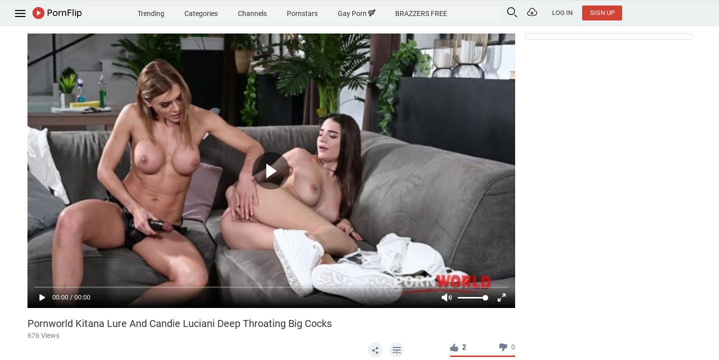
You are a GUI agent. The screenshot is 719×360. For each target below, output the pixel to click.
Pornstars (347, 12)
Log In (649, 12)
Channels (293, 12)
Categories (237, 12)
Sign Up (689, 12)
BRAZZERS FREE (475, 12)
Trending (183, 12)
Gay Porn (406, 12)
